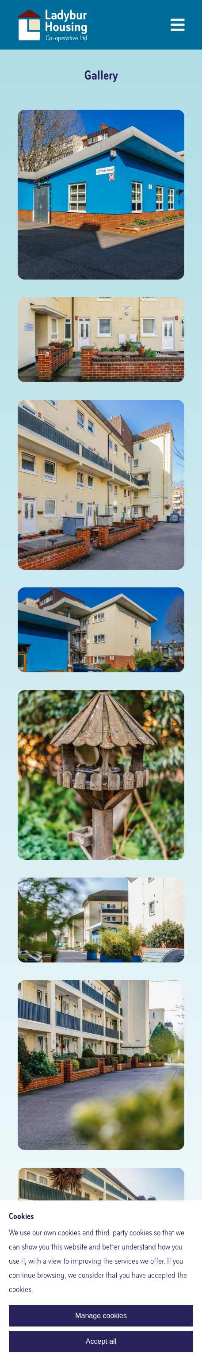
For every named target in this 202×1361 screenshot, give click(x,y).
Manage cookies (101, 1315)
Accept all (101, 1341)
